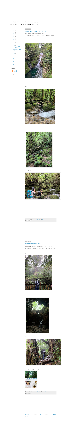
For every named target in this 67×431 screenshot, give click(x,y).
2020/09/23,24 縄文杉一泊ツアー (34, 243)
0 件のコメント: (46, 219)
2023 (14, 35)
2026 (14, 30)
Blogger (19, 74)
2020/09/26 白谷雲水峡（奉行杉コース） (36, 31)
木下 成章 (15, 70)
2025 (14, 32)
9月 (14, 45)
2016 (14, 61)
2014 (14, 64)
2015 (14, 62)
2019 (14, 56)
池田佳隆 (15, 71)
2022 (14, 36)
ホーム (41, 414)
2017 (14, 59)
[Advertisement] (40, 232)
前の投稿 (54, 414)
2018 (14, 58)
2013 (14, 65)
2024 (14, 33)
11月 (14, 42)
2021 (14, 38)
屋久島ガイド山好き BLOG (24, 22)
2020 (14, 39)
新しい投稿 (27, 414)
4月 (14, 53)
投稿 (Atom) (29, 416)
